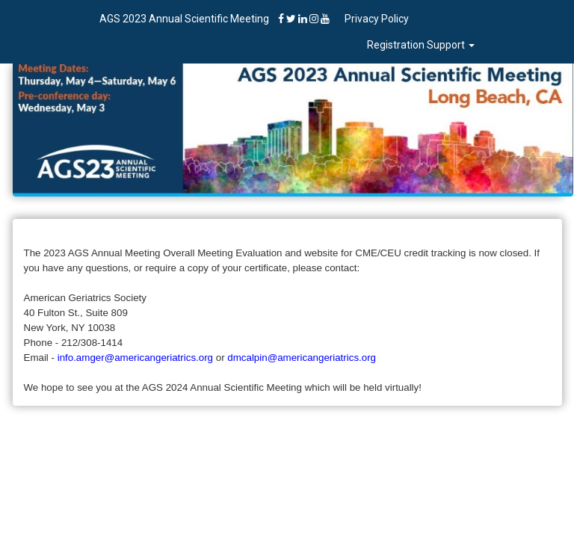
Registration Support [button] (421, 45)
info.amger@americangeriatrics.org (135, 357)
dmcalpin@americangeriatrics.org (301, 357)
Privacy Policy (377, 19)
